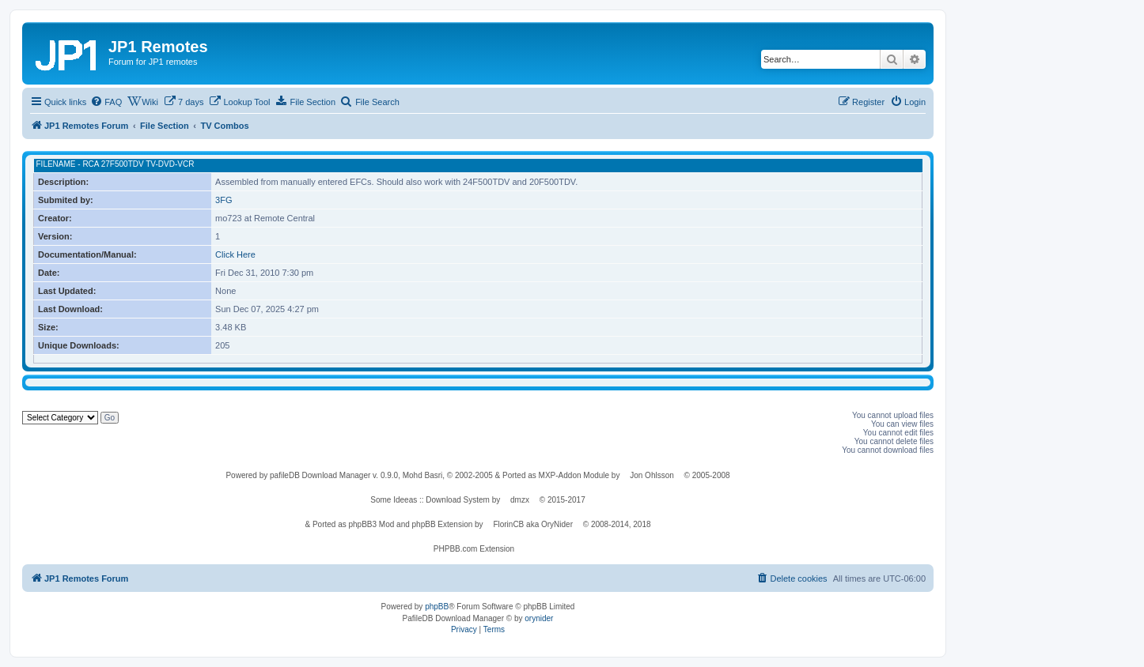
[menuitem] (106, 101)
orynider (539, 618)
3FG (223, 200)
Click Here (235, 254)
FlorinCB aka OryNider (533, 524)
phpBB (437, 606)
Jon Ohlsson (652, 475)
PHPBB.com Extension (474, 549)
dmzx (519, 500)
